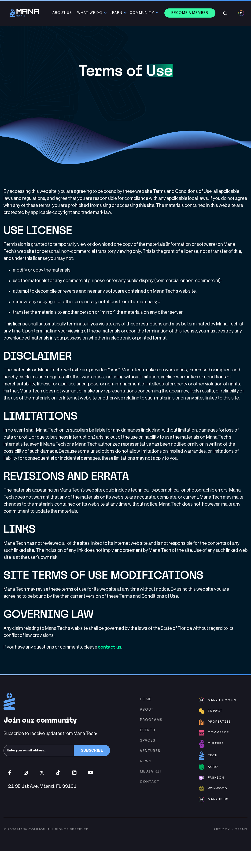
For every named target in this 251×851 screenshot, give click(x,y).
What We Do (90, 13)
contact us (109, 647)
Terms (241, 829)
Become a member (190, 13)
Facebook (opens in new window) (9, 773)
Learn (116, 13)
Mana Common (31, 829)
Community (142, 13)
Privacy (222, 829)
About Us (62, 13)
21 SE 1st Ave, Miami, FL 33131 (42, 786)
